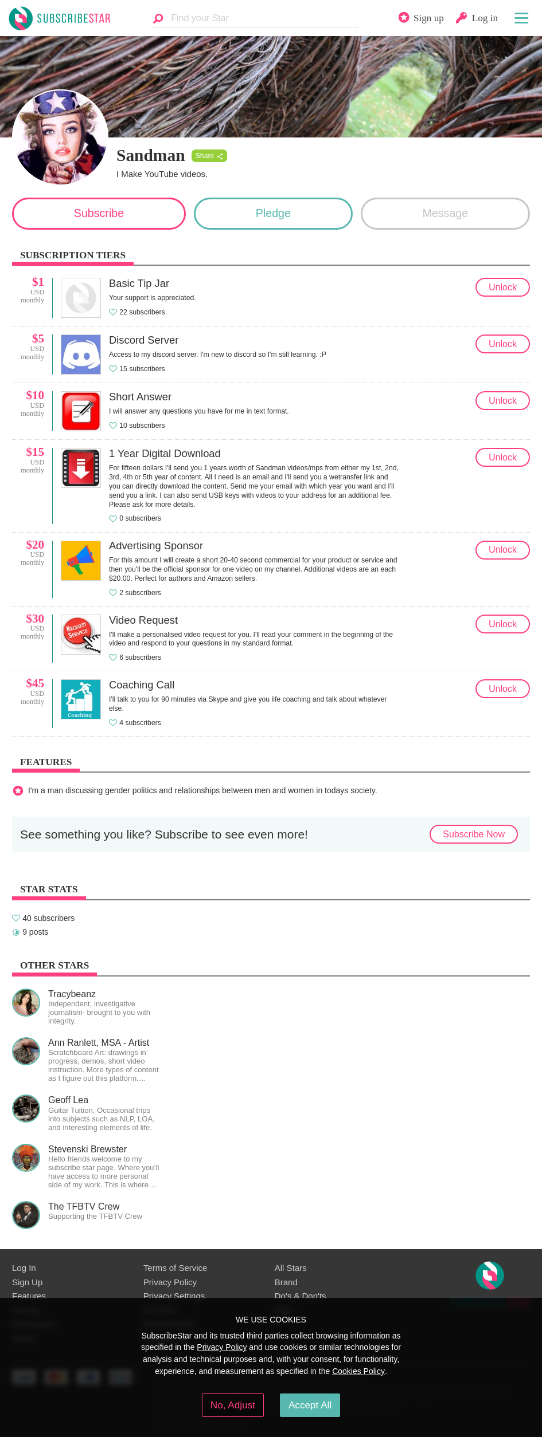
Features (29, 1296)
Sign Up (27, 1282)
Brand (286, 1282)
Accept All (310, 1405)
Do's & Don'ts (300, 1296)
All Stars (291, 1268)
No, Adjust (232, 1405)
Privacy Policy (170, 1282)
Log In (24, 1268)
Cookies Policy (358, 1371)
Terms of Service (175, 1268)
